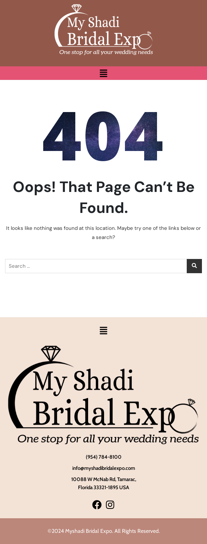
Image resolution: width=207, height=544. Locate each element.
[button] (103, 73)
